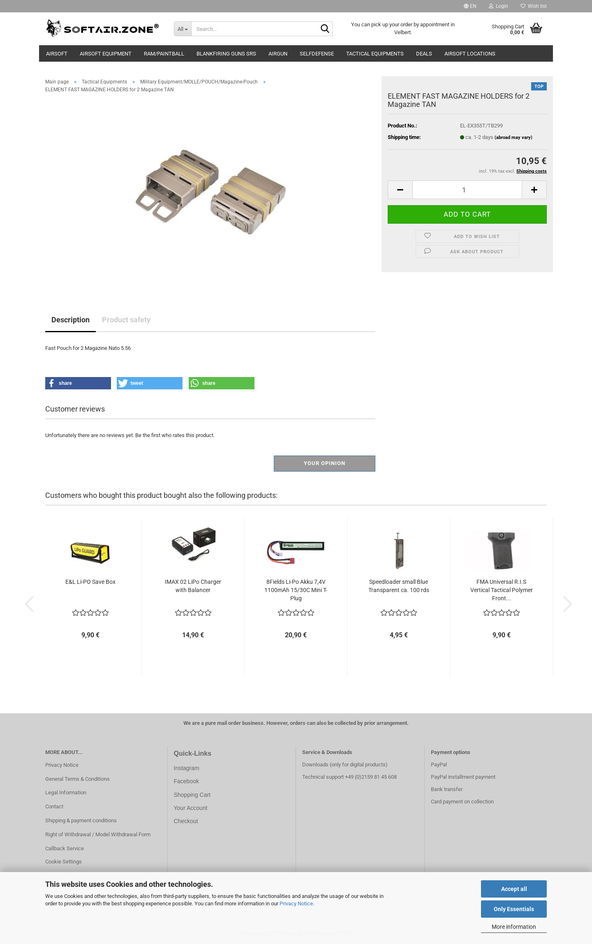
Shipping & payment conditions (81, 820)
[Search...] (182, 28)
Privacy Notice (296, 903)
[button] (470, 6)
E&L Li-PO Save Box (90, 581)
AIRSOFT (56, 54)
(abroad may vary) (513, 137)
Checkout (186, 821)
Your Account (191, 808)
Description (70, 319)
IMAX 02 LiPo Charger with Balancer (193, 585)
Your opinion (324, 463)
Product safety (126, 319)
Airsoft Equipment (106, 54)
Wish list (533, 6)
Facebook (186, 781)
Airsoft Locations (469, 54)
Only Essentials (514, 909)
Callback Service (64, 848)
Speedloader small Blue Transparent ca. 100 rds (398, 585)
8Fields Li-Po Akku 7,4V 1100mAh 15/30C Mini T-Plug (295, 590)
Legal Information (65, 792)
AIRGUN (277, 54)
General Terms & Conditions (77, 779)
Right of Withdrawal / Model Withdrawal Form (97, 834)
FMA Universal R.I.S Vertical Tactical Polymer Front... (501, 590)
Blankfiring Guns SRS (226, 54)
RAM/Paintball (164, 54)
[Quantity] (467, 189)
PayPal (439, 764)
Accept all (514, 889)
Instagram (186, 768)
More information (514, 926)
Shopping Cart (192, 794)
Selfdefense (317, 54)
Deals (424, 54)
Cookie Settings (63, 861)
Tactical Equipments (375, 54)
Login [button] (498, 6)
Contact (54, 806)
